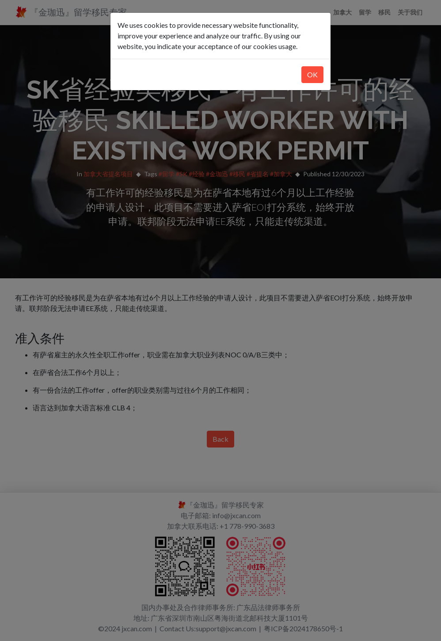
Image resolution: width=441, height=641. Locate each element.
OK (312, 74)
